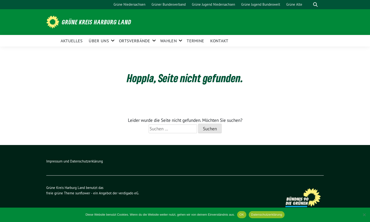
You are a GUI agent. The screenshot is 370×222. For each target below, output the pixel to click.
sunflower (82, 193)
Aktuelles (72, 40)
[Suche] (309, 4)
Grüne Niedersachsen (129, 4)
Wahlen (168, 40)
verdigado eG (128, 193)
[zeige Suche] (315, 4)
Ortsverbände (134, 40)
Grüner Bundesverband (168, 4)
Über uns (99, 40)
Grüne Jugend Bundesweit (260, 4)
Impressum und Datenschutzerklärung (74, 161)
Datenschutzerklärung (266, 214)
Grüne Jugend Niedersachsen (213, 4)
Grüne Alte (294, 4)
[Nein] (364, 214)
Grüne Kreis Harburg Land (96, 22)
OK (242, 214)
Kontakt (219, 40)
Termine (195, 40)
